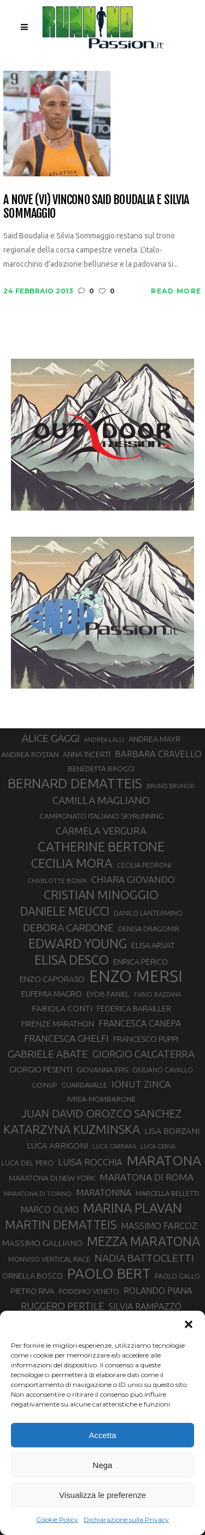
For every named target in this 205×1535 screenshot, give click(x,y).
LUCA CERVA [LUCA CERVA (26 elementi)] (157, 1146)
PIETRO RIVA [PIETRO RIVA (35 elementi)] (32, 1290)
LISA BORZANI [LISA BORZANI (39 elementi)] (172, 1130)
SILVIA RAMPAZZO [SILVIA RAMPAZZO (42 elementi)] (144, 1306)
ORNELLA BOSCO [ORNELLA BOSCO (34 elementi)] (32, 1276)
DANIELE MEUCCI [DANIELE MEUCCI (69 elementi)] (64, 911)
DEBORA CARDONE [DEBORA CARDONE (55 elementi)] (68, 928)
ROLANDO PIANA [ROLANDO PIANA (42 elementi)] (158, 1290)
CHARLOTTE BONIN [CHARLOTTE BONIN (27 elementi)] (57, 880)
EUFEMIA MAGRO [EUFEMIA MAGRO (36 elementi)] (51, 993)
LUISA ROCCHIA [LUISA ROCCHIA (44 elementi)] (90, 1162)
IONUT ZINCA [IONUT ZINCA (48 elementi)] (141, 1084)
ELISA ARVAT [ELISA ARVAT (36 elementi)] (152, 945)
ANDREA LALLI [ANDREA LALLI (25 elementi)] (104, 739)
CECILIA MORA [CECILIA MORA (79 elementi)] (72, 863)
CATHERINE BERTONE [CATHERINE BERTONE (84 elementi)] (101, 846)
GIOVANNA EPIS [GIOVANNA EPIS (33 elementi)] (102, 1069)
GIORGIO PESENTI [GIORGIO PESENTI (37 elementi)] (40, 1069)
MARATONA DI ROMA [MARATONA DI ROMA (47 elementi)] (146, 1177)
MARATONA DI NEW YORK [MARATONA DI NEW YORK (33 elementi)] (52, 1178)
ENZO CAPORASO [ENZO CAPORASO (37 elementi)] (52, 979)
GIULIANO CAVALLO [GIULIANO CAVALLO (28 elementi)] (162, 1069)
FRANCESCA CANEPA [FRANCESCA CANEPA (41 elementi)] (139, 1023)
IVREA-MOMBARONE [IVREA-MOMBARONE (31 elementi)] (101, 1099)
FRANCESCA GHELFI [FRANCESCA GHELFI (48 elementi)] (66, 1038)
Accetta (102, 1435)
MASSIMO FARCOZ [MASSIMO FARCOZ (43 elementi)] (159, 1226)
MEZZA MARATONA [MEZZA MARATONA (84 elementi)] (143, 1241)
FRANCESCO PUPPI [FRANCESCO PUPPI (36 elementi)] (145, 1038)
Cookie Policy (57, 1519)
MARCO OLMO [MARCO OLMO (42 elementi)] (49, 1209)
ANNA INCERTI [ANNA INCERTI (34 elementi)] (86, 754)
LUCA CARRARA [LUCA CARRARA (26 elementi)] (114, 1146)
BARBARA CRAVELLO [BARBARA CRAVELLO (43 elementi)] (158, 754)
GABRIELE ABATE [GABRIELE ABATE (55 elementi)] (48, 1054)
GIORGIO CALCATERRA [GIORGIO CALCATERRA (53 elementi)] (143, 1054)
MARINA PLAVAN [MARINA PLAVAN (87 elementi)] (132, 1208)
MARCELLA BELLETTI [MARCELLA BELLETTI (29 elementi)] (167, 1193)
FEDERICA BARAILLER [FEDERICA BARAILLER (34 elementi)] (134, 1008)
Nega (103, 1465)
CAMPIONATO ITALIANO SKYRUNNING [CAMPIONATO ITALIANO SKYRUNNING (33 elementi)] (101, 816)
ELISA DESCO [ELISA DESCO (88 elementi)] (71, 960)
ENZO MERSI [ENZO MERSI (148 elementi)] (136, 976)
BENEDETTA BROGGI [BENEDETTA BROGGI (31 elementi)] (101, 769)
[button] (188, 1324)
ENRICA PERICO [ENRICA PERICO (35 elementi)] (140, 961)
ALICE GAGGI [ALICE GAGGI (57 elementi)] (51, 738)
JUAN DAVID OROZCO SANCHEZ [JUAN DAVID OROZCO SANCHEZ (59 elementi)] (101, 1113)
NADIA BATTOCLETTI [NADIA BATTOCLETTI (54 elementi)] (144, 1258)
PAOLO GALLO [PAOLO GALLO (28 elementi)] (177, 1276)
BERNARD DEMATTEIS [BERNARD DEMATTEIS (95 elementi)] (75, 783)
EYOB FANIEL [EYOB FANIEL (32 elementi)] (108, 994)
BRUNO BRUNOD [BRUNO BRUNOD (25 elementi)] (171, 786)
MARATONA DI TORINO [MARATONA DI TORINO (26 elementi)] (38, 1193)
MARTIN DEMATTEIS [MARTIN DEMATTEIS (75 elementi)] (60, 1224)
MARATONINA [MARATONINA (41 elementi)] (103, 1193)
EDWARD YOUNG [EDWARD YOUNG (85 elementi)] (77, 943)
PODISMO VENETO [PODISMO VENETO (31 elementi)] (88, 1291)
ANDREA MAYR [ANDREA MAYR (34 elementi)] (154, 739)
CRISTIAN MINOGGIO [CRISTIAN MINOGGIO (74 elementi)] (101, 894)
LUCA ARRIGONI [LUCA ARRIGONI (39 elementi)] (57, 1145)
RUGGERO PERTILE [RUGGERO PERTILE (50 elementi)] (62, 1305)
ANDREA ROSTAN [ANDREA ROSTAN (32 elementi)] (29, 754)
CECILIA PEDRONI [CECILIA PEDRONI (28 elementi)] (144, 865)
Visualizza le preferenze (102, 1495)
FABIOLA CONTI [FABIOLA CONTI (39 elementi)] (62, 1008)
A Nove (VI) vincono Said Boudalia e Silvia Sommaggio (96, 206)
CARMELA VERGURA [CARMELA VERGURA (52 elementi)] (101, 830)
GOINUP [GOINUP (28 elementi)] (44, 1085)
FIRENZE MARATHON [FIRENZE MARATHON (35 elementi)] (57, 1023)
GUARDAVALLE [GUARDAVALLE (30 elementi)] (84, 1085)
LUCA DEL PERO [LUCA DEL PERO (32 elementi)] (27, 1162)
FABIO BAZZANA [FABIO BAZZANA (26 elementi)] (157, 994)
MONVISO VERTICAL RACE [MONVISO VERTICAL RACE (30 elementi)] (49, 1259)
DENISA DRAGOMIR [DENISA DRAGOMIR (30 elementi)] (148, 928)
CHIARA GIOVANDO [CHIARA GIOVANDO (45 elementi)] (133, 879)
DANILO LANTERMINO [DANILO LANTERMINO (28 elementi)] (148, 913)
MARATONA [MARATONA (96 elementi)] (164, 1160)
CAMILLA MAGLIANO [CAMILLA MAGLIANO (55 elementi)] (101, 800)
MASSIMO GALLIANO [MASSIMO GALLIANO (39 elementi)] (42, 1243)
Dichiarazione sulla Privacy (126, 1519)
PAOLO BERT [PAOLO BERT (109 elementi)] (108, 1274)
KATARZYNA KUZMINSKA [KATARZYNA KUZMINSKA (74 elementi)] (71, 1129)
